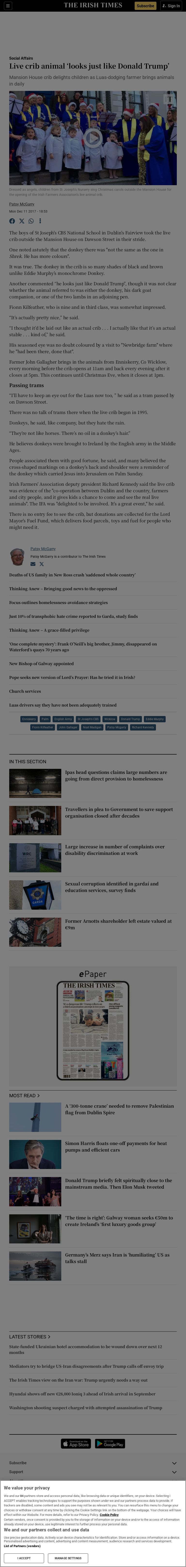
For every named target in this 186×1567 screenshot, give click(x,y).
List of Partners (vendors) (22, 1546)
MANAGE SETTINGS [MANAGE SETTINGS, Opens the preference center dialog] (68, 1558)
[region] (93, 1523)
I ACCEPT (24, 1558)
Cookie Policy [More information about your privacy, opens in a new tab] (109, 1515)
